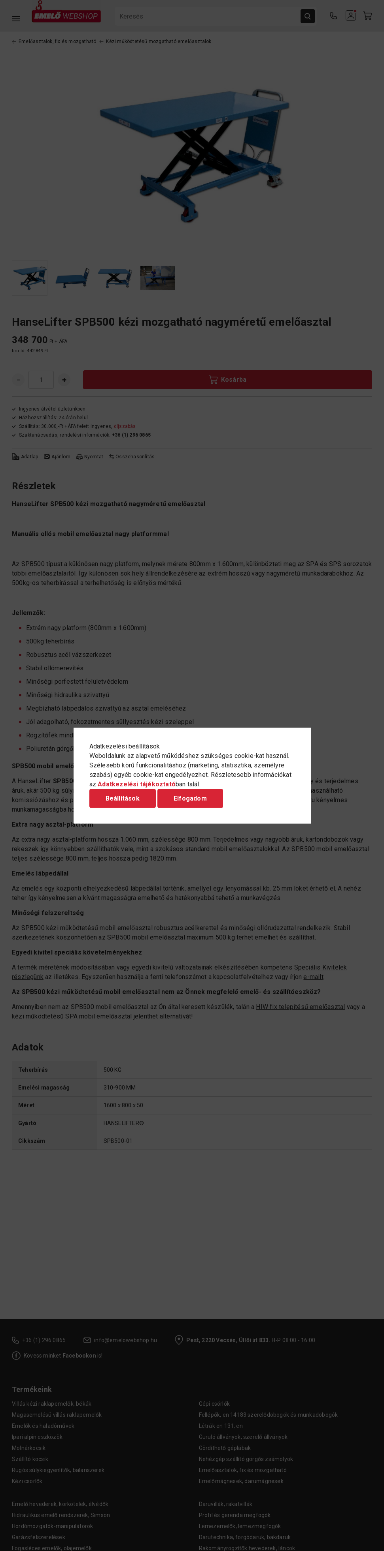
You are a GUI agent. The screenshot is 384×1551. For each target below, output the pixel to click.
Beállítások (123, 798)
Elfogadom (190, 798)
